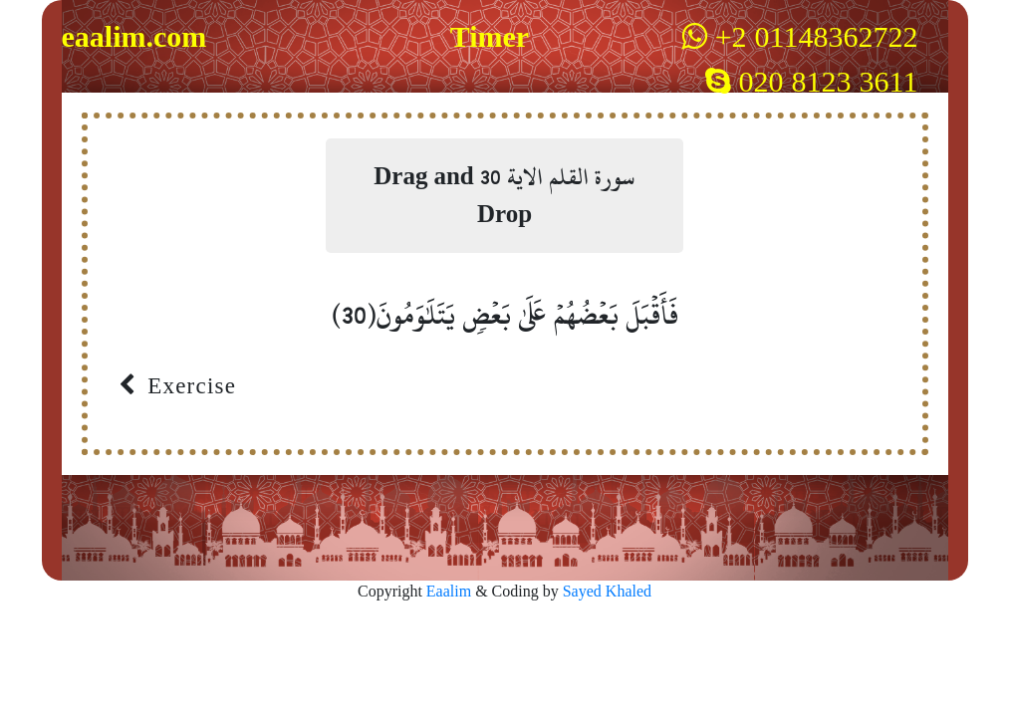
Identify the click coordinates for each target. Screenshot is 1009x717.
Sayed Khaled (607, 592)
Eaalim (450, 592)
